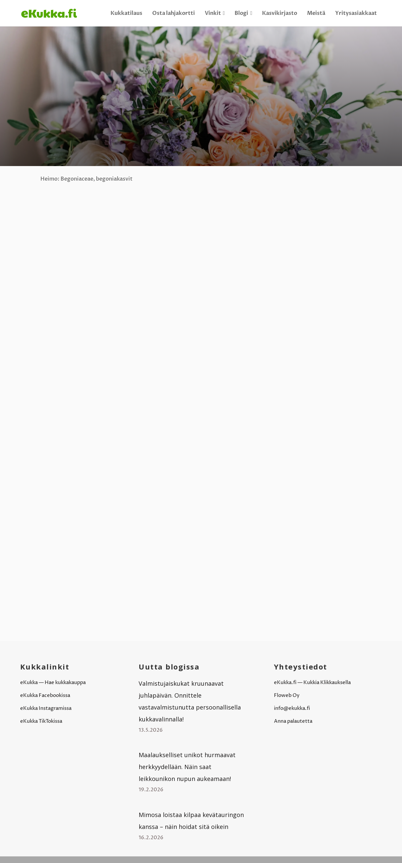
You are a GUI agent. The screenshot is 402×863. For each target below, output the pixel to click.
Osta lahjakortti (173, 13)
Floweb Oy (286, 695)
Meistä (316, 13)
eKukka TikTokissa (41, 721)
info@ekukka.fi (292, 708)
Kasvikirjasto (279, 13)
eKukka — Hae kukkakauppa (53, 682)
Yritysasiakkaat (356, 13)
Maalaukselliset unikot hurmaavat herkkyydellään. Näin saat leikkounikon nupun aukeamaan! (187, 767)
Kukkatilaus (126, 13)
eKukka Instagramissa (45, 708)
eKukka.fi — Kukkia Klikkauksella (312, 682)
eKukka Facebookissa (45, 695)
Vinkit (215, 13)
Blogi (243, 13)
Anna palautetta (293, 721)
